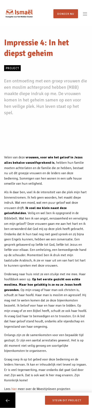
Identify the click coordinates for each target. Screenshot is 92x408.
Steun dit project (66, 400)
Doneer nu (65, 14)
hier (14, 389)
